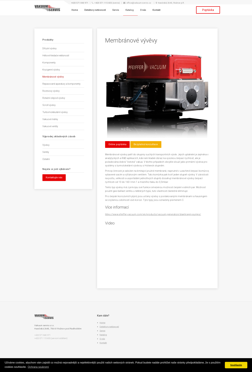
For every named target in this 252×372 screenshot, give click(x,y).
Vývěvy (46, 145)
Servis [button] (115, 10)
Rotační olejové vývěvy (53, 98)
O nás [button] (143, 10)
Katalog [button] (130, 10)
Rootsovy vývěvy (51, 91)
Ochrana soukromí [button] (38, 367)
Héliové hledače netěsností (55, 55)
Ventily (45, 152)
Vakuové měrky (50, 119)
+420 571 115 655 (103, 3)
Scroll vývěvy (49, 105)
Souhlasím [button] (236, 365)
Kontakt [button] (156, 10)
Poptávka (208, 10)
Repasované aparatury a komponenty (61, 84)
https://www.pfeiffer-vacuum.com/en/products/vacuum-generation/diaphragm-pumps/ (153, 214)
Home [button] (75, 10)
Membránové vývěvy (53, 76)
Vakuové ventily (50, 126)
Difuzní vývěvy (49, 48)
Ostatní (46, 159)
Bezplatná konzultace (146, 144)
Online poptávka (117, 144)
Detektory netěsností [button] (95, 10)
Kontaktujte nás (54, 177)
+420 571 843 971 (79, 3)
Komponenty (49, 62)
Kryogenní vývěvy (51, 69)
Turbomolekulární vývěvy (55, 112)
